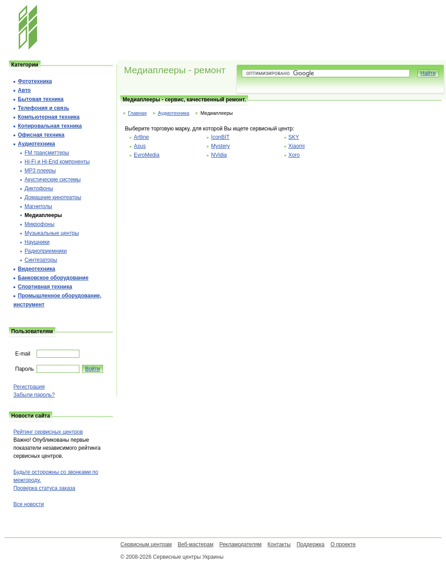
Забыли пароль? (34, 395)
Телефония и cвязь (43, 108)
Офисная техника (41, 135)
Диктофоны (39, 188)
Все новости (28, 504)
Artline (141, 137)
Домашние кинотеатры (53, 197)
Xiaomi (297, 146)
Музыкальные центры (52, 233)
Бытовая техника (41, 99)
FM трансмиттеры (47, 153)
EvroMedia (146, 155)
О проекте (343, 544)
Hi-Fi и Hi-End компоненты (57, 162)
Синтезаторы (41, 260)
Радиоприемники (46, 251)
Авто (24, 90)
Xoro (294, 155)
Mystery (220, 146)
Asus (140, 146)
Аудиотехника (173, 113)
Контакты (279, 544)
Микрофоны (39, 224)
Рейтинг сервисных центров (48, 432)
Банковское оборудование (53, 278)
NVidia (219, 155)
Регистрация (29, 387)
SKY (294, 137)
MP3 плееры (40, 170)
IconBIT (220, 137)
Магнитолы (38, 206)
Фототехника (35, 81)
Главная (137, 113)
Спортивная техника (45, 287)
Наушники (37, 242)
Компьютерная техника (48, 117)
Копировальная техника (50, 126)
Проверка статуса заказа (44, 488)
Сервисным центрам (146, 544)
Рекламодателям (240, 544)
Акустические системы (53, 179)
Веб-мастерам (195, 544)
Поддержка (311, 544)
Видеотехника (36, 269)
